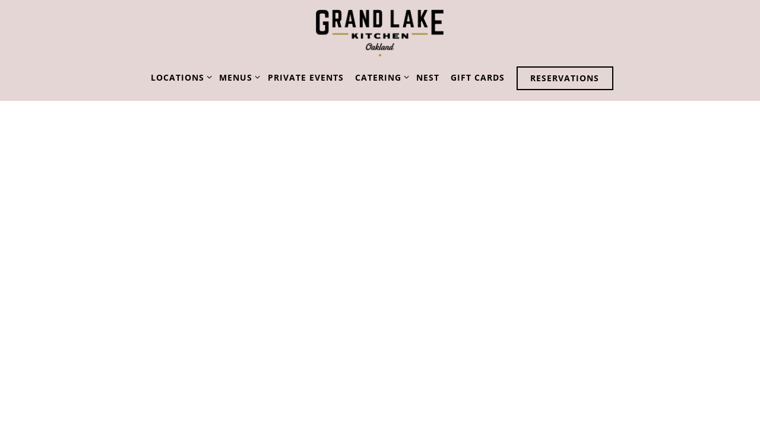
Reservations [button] (564, 78)
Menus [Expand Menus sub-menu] (237, 77)
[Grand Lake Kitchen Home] (380, 33)
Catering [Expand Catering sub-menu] (380, 77)
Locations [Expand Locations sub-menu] (179, 77)
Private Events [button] (306, 77)
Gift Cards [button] (478, 77)
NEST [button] (427, 77)
